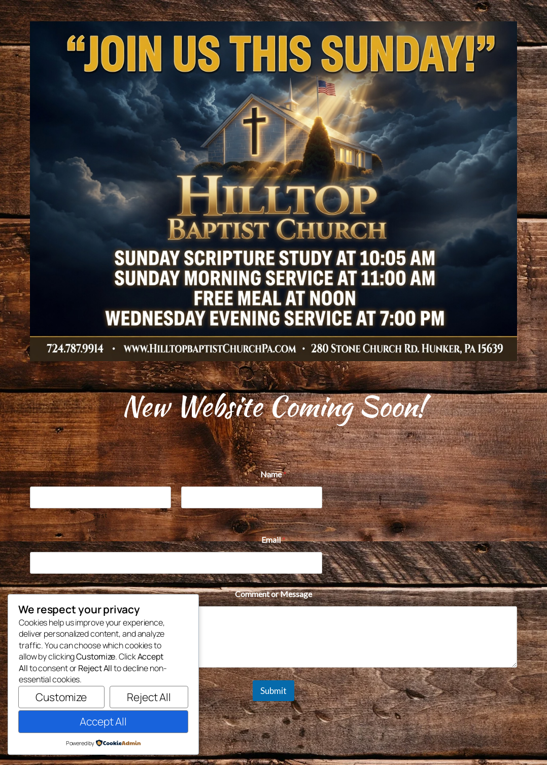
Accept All (103, 721)
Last (252, 515)
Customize (61, 697)
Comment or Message (273, 594)
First (100, 515)
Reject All (149, 697)
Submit (273, 690)
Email (273, 539)
